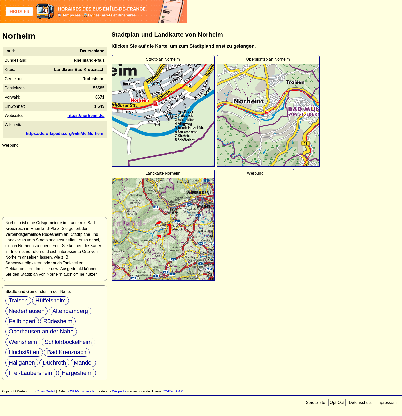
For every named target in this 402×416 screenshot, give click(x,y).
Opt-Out (337, 402)
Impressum (386, 402)
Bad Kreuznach (66, 352)
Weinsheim (23, 342)
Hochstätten (24, 352)
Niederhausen (26, 311)
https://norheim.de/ (86, 115)
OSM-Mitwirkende (81, 391)
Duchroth (54, 362)
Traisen (18, 300)
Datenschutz (360, 402)
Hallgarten (22, 362)
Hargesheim (77, 373)
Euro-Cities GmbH (41, 391)
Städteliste (315, 402)
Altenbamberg (70, 311)
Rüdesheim (57, 321)
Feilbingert (22, 321)
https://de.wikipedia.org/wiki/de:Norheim (65, 133)
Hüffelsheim (50, 300)
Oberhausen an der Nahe (41, 331)
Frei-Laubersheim (31, 373)
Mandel (83, 362)
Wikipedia (119, 391)
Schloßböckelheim (68, 342)
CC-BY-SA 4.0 (172, 391)
